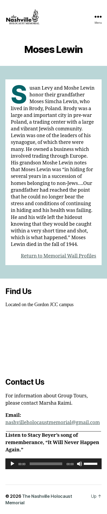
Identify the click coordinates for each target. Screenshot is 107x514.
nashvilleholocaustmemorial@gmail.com (52, 423)
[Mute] (79, 463)
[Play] (12, 463)
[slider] (46, 463)
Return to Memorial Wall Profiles (58, 256)
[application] (53, 463)
